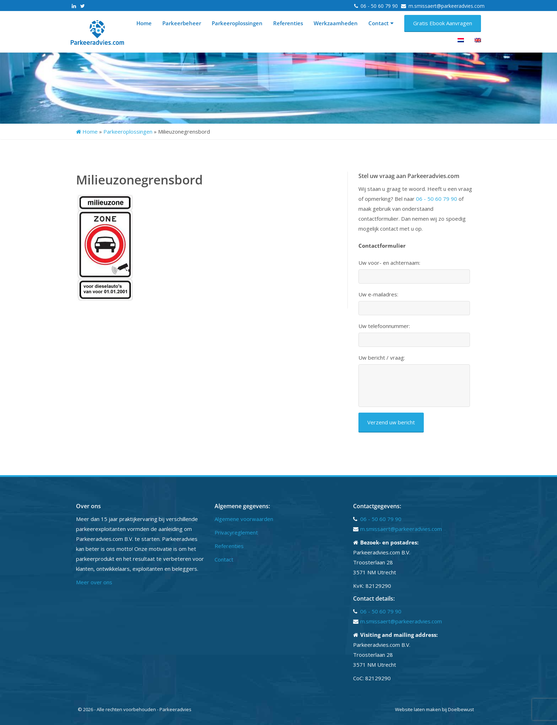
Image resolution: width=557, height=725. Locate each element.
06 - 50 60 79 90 (380, 5)
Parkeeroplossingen (237, 23)
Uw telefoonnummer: (384, 326)
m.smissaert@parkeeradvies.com (447, 5)
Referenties (288, 23)
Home (144, 23)
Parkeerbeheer (181, 23)
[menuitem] (460, 40)
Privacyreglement (236, 532)
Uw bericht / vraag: (381, 357)
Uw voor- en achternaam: (389, 262)
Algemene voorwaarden (244, 518)
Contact (381, 23)
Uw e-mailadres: (378, 294)
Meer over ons (94, 582)
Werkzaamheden (336, 23)
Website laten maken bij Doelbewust (434, 709)
